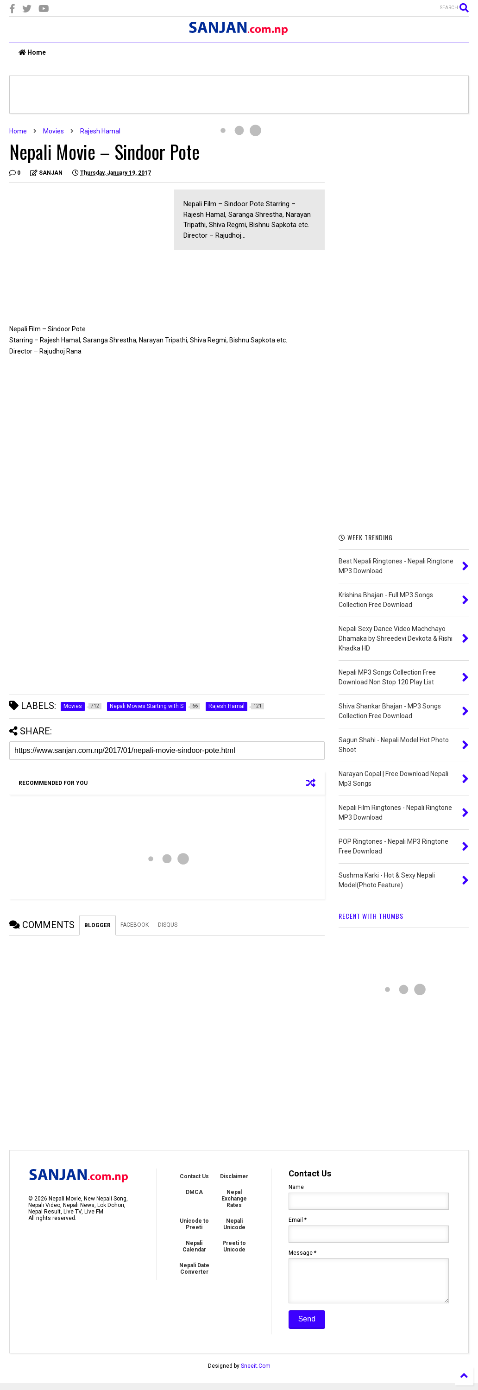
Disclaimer (234, 1176)
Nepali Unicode (234, 1224)
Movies (53, 131)
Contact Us (194, 1176)
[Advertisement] (87, 254)
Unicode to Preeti (194, 1224)
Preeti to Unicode (234, 1246)
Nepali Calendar (194, 1246)
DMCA (194, 1192)
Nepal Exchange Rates (234, 1198)
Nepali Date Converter (194, 1268)
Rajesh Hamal (100, 131)
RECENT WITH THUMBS (371, 916)
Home (32, 52)
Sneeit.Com (255, 1373)
